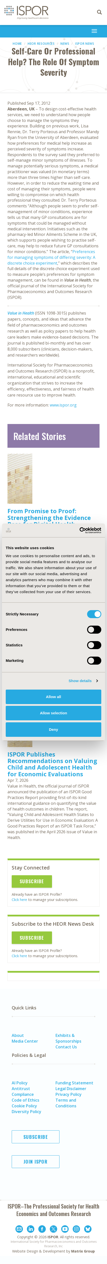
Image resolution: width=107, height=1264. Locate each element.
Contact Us (66, 1047)
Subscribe (32, 881)
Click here (19, 899)
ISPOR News (84, 43)
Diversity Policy (26, 1111)
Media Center (25, 1041)
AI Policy (20, 1083)
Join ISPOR (36, 1161)
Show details (80, 681)
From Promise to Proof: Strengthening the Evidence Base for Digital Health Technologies (49, 521)
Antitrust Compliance (23, 1091)
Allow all (53, 697)
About (18, 1035)
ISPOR (53, 1237)
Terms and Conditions (65, 1103)
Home (17, 43)
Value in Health (20, 313)
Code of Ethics (25, 1100)
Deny (53, 729)
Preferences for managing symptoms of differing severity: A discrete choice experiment (51, 257)
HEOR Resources (41, 43)
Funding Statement (74, 1083)
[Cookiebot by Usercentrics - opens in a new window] (79, 530)
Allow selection (53, 713)
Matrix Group (83, 1251)
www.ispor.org (63, 405)
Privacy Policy (68, 1094)
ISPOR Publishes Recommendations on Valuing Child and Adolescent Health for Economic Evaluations (52, 764)
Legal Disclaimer (70, 1088)
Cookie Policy (24, 1106)
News (64, 43)
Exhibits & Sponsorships (68, 1038)
